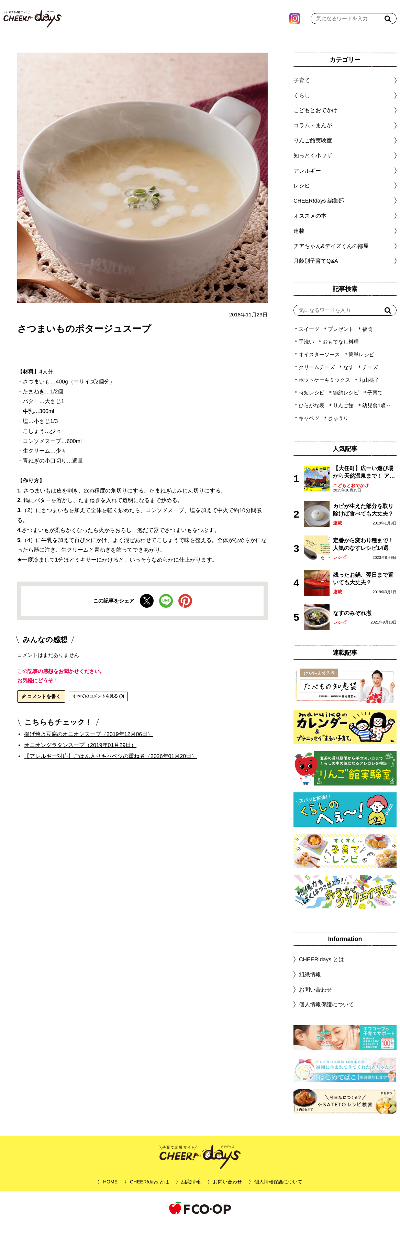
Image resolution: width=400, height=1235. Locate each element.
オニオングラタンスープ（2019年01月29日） (80, 755)
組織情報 (310, 985)
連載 (298, 241)
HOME (110, 1192)
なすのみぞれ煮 (352, 623)
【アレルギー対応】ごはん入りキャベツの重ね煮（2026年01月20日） (110, 766)
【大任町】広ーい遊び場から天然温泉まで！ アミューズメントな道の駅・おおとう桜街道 (364, 483)
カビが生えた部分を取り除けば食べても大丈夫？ (363, 520)
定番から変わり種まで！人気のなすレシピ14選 (363, 554)
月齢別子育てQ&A (315, 271)
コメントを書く (41, 706)
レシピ (339, 567)
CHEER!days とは (321, 970)
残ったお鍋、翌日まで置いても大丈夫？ (363, 589)
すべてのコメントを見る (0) (98, 706)
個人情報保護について (326, 1015)
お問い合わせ (315, 1000)
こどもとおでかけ (351, 495)
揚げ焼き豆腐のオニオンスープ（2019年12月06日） (88, 744)
